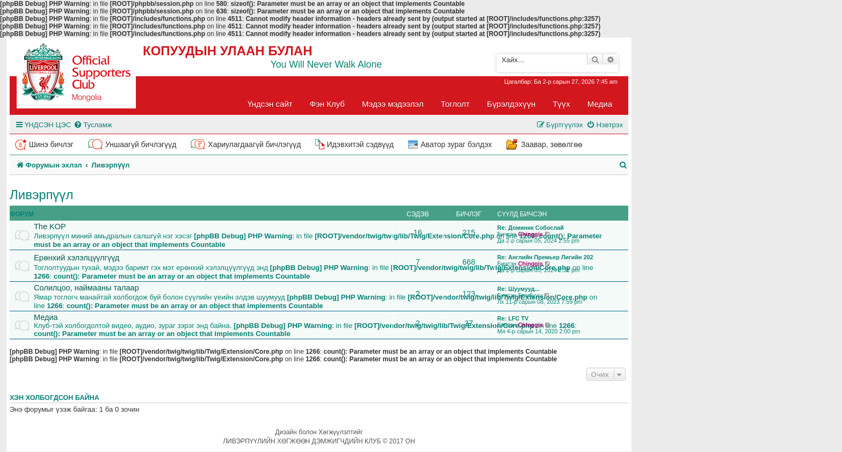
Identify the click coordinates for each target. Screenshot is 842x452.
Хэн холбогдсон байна (54, 398)
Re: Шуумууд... (518, 289)
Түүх (561, 103)
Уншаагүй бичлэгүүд (140, 144)
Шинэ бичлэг (51, 144)
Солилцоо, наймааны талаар (86, 287)
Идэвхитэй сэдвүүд (360, 144)
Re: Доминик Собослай (530, 227)
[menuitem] (93, 125)
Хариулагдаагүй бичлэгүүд (254, 144)
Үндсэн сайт (270, 103)
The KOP (50, 226)
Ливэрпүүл (42, 194)
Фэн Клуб (327, 103)
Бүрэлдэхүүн (511, 103)
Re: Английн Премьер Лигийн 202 (545, 257)
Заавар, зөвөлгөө (551, 144)
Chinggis (530, 234)
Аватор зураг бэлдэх (456, 144)
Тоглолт (455, 103)
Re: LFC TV (512, 318)
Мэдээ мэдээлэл (393, 103)
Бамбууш (530, 295)
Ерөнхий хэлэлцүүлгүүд (76, 257)
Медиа (599, 103)
